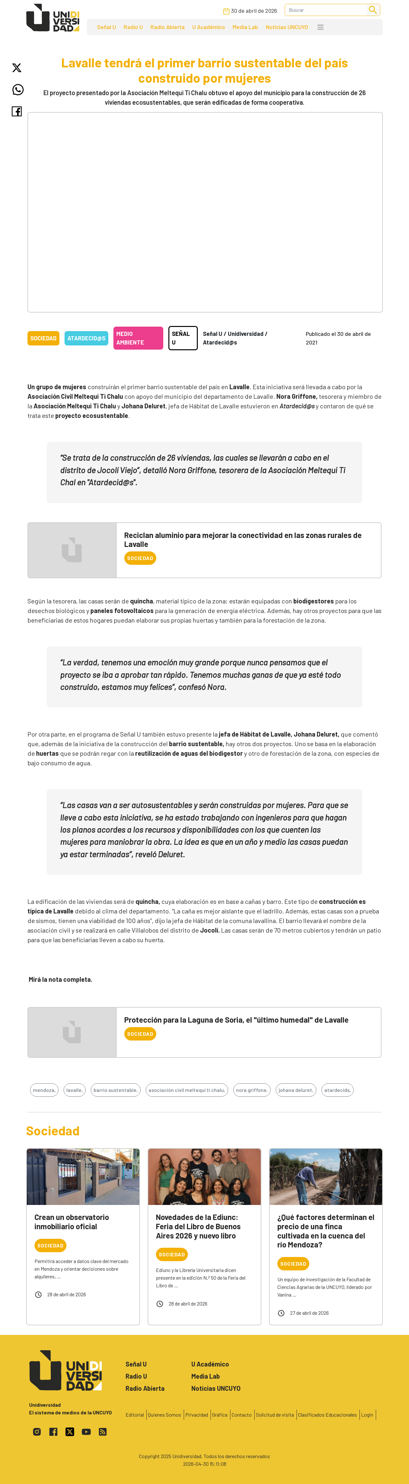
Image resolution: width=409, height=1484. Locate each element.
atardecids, (337, 1090)
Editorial (135, 1415)
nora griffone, (252, 1090)
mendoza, (44, 1090)
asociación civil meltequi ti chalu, (187, 1090)
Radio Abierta (167, 26)
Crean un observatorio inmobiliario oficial (72, 1221)
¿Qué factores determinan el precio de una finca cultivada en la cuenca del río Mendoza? (325, 1230)
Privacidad (196, 1415)
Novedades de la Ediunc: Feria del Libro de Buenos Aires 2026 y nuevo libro (198, 1226)
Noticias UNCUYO (287, 26)
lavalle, (74, 1090)
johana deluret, (296, 1090)
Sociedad (43, 338)
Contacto (242, 1415)
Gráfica (220, 1415)
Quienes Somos (164, 1415)
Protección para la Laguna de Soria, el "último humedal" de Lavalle (236, 1019)
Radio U (133, 26)
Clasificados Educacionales (327, 1415)
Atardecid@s (86, 338)
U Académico (208, 26)
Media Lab (245, 26)
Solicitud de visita (275, 1415)
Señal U (106, 26)
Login (367, 1415)
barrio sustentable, (116, 1090)
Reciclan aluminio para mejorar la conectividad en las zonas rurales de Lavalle (243, 539)
